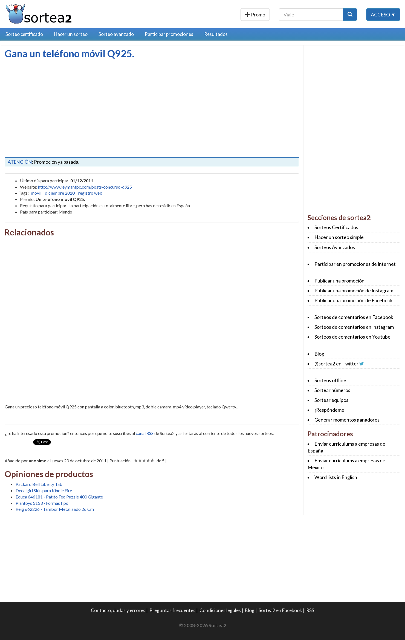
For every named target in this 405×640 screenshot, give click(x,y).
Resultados (216, 34)
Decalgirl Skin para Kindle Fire (44, 490)
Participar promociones (169, 34)
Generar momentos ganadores (347, 420)
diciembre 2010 (60, 192)
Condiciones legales (220, 610)
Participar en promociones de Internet (355, 264)
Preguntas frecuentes (172, 610)
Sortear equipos (331, 400)
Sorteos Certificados (336, 227)
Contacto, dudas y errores (118, 610)
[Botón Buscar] (350, 14)
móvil (36, 192)
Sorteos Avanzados (334, 247)
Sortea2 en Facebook (280, 610)
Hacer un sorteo (71, 34)
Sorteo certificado (24, 34)
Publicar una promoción (240, 14)
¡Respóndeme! (330, 410)
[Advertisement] (51, 100)
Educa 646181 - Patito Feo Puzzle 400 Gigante (59, 496)
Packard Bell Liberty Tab (39, 484)
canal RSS (145, 433)
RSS (310, 610)
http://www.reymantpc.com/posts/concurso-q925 (85, 186)
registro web (90, 192)
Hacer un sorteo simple (339, 237)
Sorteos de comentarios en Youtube (352, 337)
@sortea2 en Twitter (336, 364)
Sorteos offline (330, 380)
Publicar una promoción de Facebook (353, 300)
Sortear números (332, 390)
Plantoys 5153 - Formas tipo (42, 503)
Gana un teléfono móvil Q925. (69, 53)
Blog (319, 354)
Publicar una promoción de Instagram (353, 290)
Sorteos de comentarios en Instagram (354, 327)
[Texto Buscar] (311, 14)
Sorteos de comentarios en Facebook (353, 317)
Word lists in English (335, 477)
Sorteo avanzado (116, 34)
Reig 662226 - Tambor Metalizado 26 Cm (55, 509)
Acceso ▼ (383, 14)
